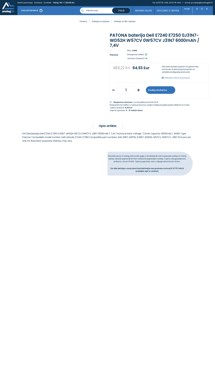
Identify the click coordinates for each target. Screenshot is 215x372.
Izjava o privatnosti (67, 282)
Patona (114, 54)
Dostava (38, 2)
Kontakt (47, 2)
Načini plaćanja (25, 2)
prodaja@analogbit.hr (202, 2)
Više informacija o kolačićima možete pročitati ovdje (55, 358)
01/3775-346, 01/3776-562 (168, 2)
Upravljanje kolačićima (68, 278)
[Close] (39, 363)
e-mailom (154, 178)
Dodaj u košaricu (160, 90)
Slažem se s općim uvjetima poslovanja (28, 239)
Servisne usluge (142, 10)
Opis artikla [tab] (107, 133)
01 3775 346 (176, 176)
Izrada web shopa (114, 370)
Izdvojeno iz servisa (166, 10)
